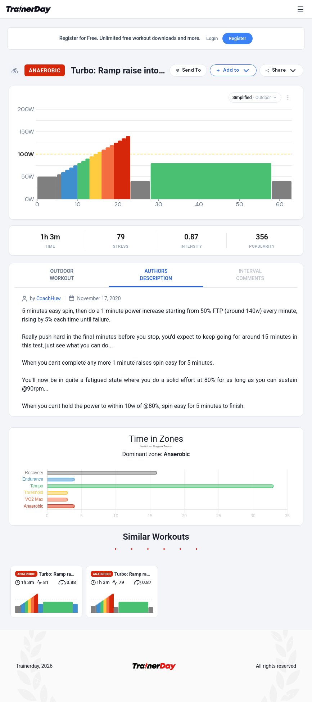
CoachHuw (48, 298)
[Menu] (302, 9)
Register (238, 38)
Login (212, 38)
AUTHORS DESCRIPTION (156, 274)
